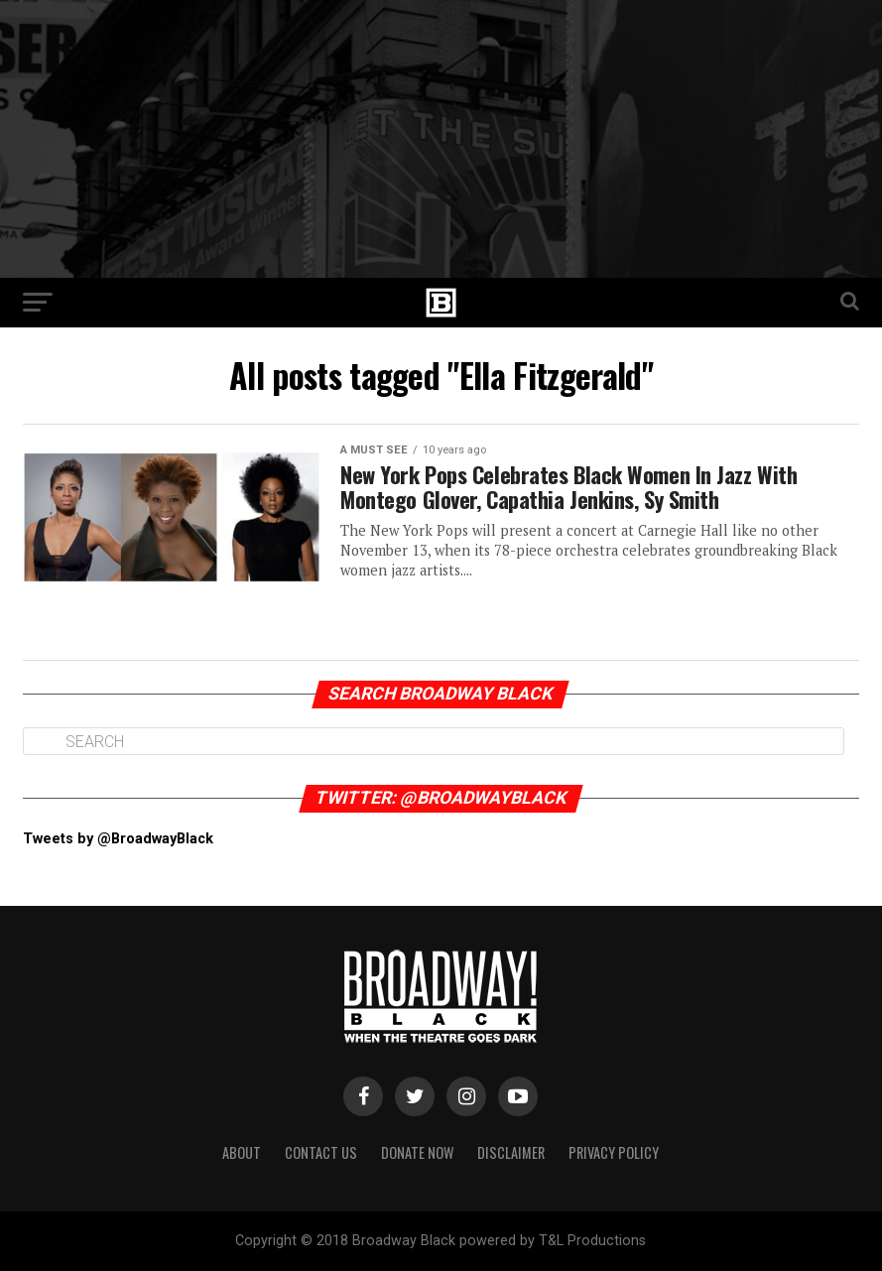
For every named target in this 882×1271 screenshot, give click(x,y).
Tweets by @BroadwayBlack (118, 838)
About (241, 1152)
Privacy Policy (613, 1152)
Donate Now (417, 1152)
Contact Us (321, 1152)
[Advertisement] (441, 139)
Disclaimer (511, 1152)
